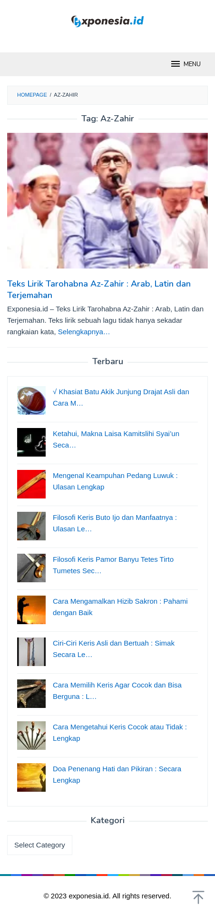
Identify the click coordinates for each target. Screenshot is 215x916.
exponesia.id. (90, 896)
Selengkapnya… (84, 332)
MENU (185, 64)
